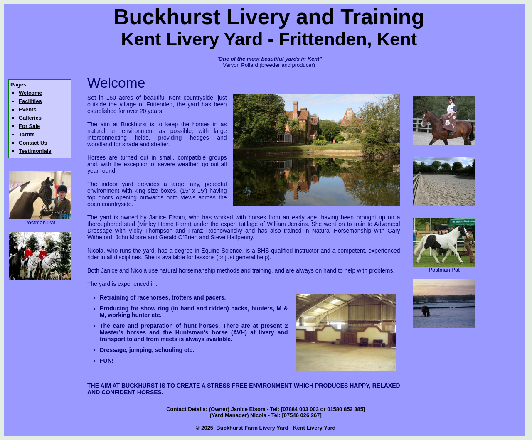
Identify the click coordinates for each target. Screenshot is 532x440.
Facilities (30, 101)
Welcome (30, 93)
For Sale (29, 126)
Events (28, 109)
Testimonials (35, 151)
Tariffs (27, 134)
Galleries (30, 118)
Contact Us (33, 143)
